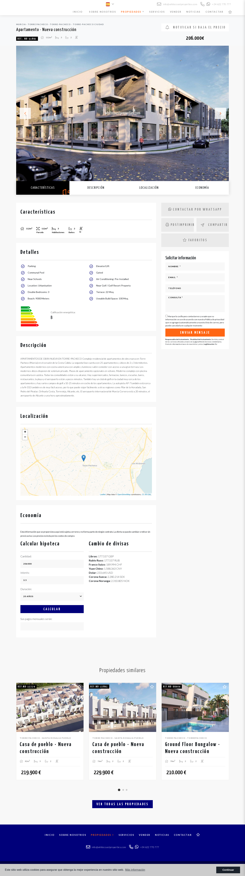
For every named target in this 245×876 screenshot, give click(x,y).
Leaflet (102, 494)
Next (222, 113)
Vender (176, 11)
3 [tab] (126, 790)
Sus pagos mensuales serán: (36, 618)
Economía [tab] (202, 187)
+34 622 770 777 (219, 4)
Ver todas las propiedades (122, 804)
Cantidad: (26, 556)
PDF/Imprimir (180, 225)
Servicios (157, 11)
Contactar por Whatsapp (195, 209)
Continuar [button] (228, 869)
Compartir (214, 225)
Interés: (25, 572)
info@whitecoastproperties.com (177, 4)
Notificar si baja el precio (196, 27)
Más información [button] (135, 869)
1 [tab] (119, 790)
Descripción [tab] (95, 187)
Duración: (26, 589)
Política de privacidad (214, 319)
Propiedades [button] (132, 11)
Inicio (78, 11)
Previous (23, 113)
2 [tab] (123, 790)
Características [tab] (43, 187)
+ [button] (25, 432)
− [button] (25, 437)
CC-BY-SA (146, 494)
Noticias (193, 11)
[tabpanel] (50, 731)
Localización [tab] (149, 187)
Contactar (214, 11)
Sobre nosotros (102, 11)
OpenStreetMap (123, 494)
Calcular (52, 609)
